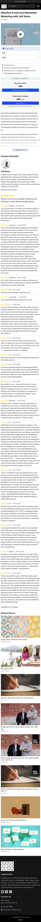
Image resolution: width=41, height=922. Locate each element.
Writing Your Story (7, 668)
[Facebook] (6, 891)
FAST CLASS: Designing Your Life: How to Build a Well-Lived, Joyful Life (20, 759)
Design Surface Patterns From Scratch (14, 639)
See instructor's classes (9, 190)
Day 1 (4, 53)
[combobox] (21, 6)
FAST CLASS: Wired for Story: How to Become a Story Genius (19, 790)
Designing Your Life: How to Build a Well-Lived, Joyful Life (19, 728)
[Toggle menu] (38, 6)
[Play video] (20, 34)
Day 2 (4, 57)
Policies (20, 920)
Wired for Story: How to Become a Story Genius (17, 698)
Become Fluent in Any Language (12, 849)
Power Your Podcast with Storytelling (13, 820)
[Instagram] (10, 891)
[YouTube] (2, 891)
